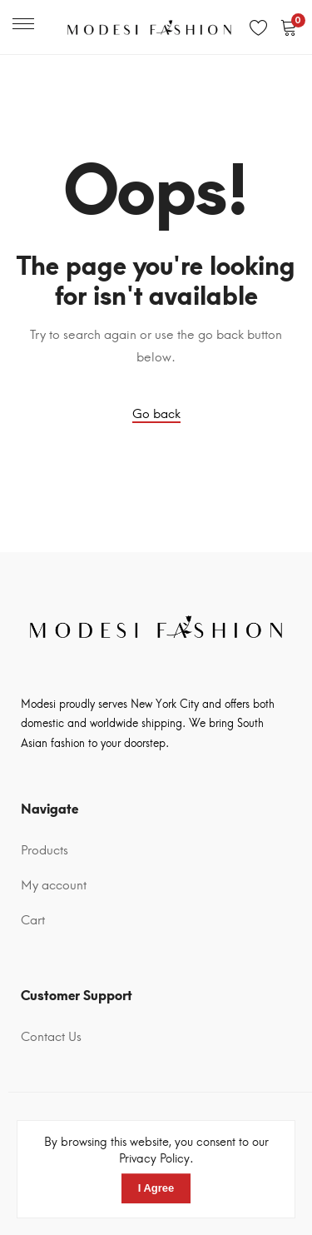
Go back (156, 413)
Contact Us (51, 1036)
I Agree (156, 1188)
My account (54, 885)
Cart (33, 920)
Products (44, 850)
